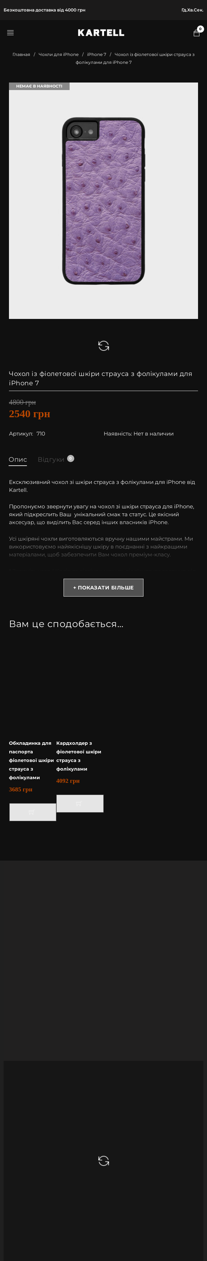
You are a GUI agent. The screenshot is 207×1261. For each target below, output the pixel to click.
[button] (33, 812)
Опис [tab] (18, 460)
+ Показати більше (103, 587)
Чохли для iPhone (59, 54)
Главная (21, 54)
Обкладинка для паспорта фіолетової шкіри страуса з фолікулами (31, 760)
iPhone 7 (96, 54)
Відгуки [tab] (56, 459)
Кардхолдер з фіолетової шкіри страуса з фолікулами (78, 756)
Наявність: (118, 433)
